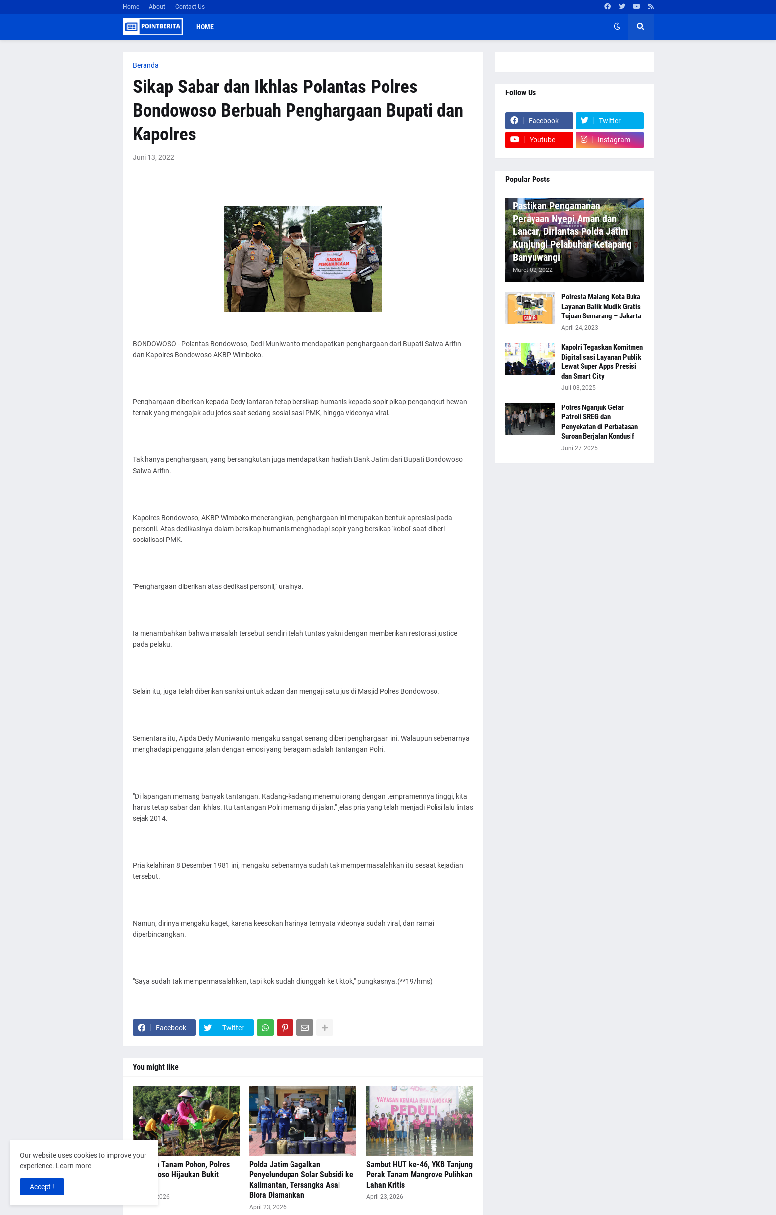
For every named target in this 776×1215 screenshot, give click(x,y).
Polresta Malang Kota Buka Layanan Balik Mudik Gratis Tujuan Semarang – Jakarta (601, 306)
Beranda (146, 65)
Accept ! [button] (42, 1187)
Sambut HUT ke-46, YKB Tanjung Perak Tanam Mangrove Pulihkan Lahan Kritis (419, 1175)
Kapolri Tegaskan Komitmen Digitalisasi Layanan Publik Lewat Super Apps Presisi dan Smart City (602, 362)
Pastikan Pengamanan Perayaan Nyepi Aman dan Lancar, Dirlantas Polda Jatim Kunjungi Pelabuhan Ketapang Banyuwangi (572, 231)
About (157, 6)
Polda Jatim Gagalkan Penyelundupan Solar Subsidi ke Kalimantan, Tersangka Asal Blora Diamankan (301, 1180)
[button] (617, 27)
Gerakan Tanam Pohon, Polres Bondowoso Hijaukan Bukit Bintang (181, 1175)
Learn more (73, 1166)
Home (131, 6)
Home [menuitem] (205, 27)
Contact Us (190, 6)
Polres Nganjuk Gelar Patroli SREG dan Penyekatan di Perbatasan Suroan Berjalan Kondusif (599, 422)
